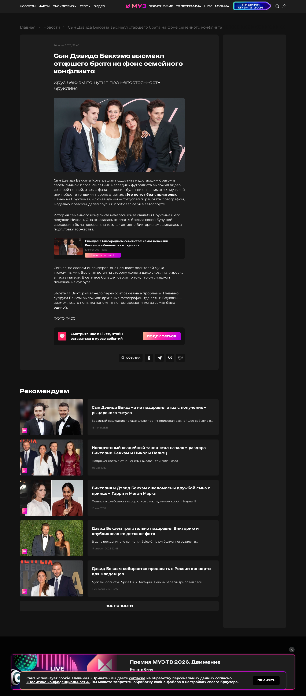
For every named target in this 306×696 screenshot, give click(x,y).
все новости (119, 606)
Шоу (208, 6)
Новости (28, 6)
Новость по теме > (105, 255)
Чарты (44, 6)
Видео (99, 6)
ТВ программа (188, 6)
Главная (28, 27)
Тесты (85, 6)
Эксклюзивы (65, 6)
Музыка (222, 6)
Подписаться (161, 336)
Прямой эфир (160, 6)
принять (266, 680)
